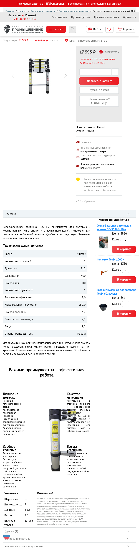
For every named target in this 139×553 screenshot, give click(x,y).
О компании (59, 17)
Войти (97, 29)
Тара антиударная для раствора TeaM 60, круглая (116, 291)
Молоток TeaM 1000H (110, 259)
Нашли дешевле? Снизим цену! (99, 101)
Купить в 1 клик (99, 90)
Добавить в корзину (99, 81)
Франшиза (129, 17)
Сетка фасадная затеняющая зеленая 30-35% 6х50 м (114, 227)
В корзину (124, 249)
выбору (95, 168)
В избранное (87, 201)
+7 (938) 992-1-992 (24, 19)
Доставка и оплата (106, 17)
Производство (80, 17)
